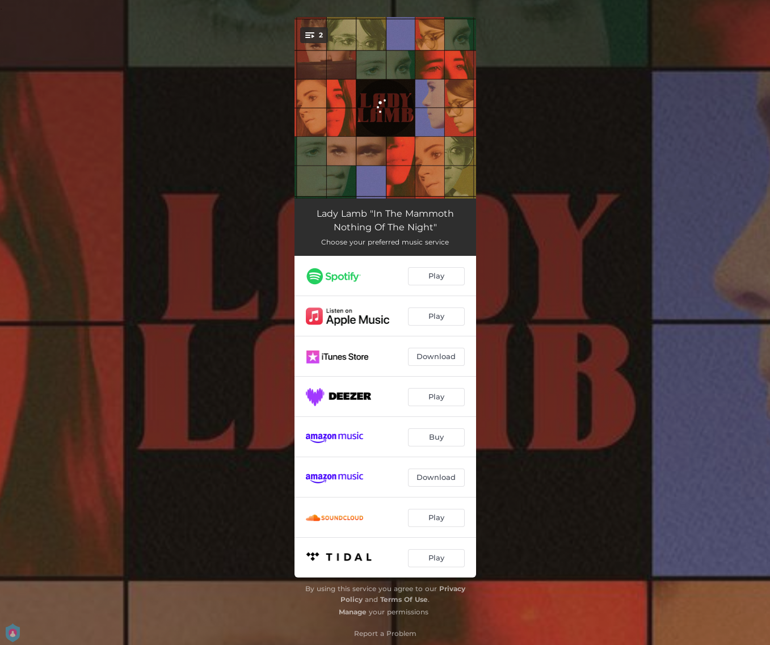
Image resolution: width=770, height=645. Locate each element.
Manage (353, 612)
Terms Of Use (404, 599)
